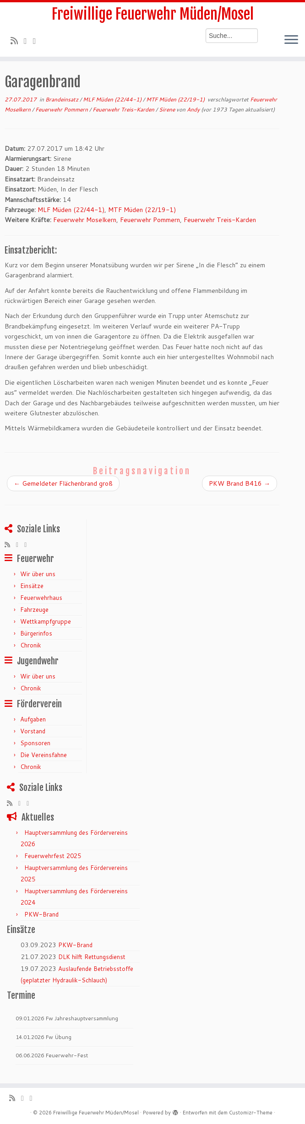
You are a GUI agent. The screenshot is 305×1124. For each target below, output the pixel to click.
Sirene (167, 109)
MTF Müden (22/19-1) (176, 99)
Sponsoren (35, 743)
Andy (193, 109)
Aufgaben (33, 719)
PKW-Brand (41, 914)
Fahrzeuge (34, 609)
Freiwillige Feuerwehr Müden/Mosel (153, 14)
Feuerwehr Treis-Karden (124, 109)
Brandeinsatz (62, 99)
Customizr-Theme (250, 1112)
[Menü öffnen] (291, 40)
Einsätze (32, 586)
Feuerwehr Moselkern (84, 219)
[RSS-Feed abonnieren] (17, 41)
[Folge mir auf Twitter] (28, 41)
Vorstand (32, 731)
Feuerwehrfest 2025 (52, 856)
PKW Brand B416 (239, 483)
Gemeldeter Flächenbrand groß (63, 483)
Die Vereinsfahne (43, 755)
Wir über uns (37, 574)
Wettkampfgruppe (45, 621)
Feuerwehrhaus (41, 598)
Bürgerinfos (36, 633)
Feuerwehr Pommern (62, 109)
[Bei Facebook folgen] (37, 41)
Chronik (30, 645)
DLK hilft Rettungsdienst (91, 957)
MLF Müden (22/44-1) (113, 99)
